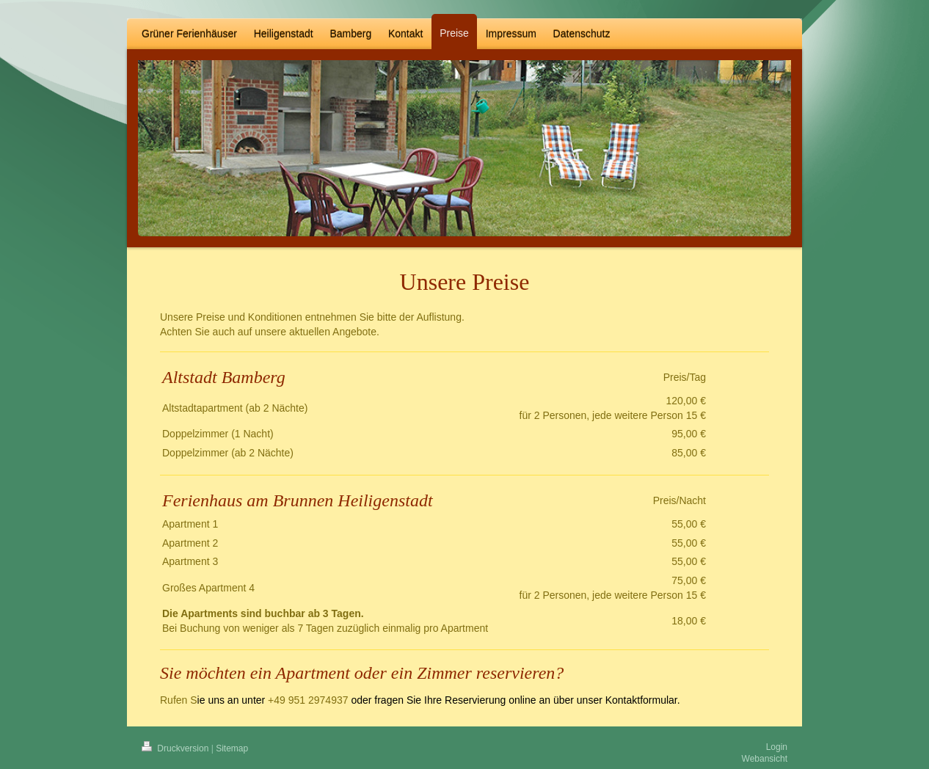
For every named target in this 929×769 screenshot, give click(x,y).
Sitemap (232, 748)
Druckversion (176, 748)
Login (776, 747)
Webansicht (764, 759)
